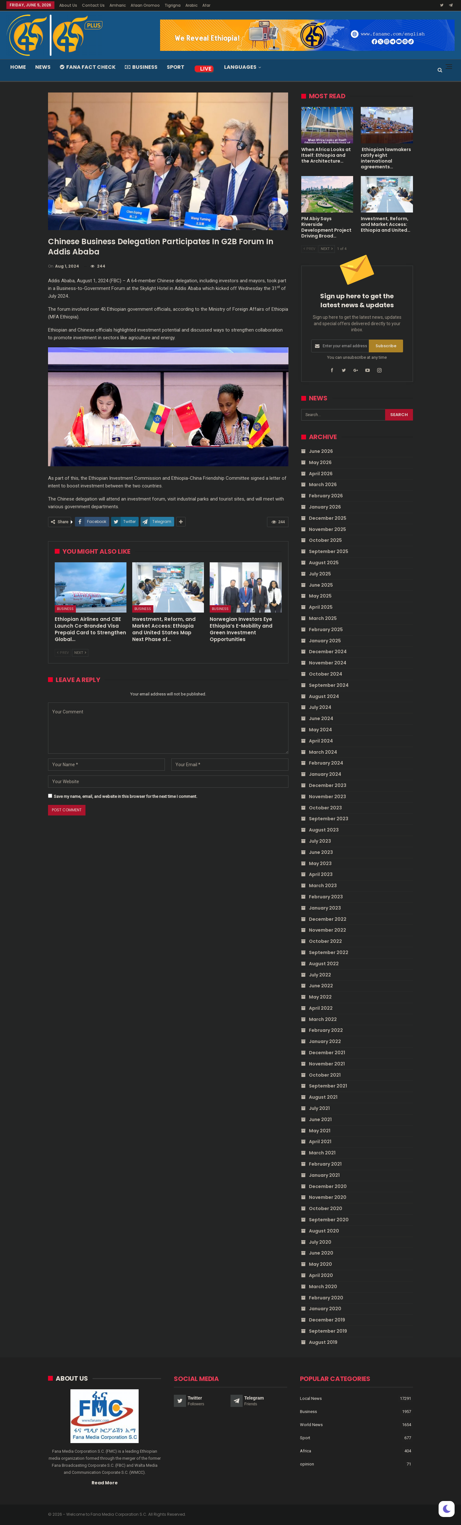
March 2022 (323, 1019)
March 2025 (323, 618)
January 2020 (325, 1308)
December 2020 (328, 1186)
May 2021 (319, 1130)
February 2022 (326, 1030)
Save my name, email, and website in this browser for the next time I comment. (125, 796)
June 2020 (321, 1253)
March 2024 (323, 752)
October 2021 (325, 1075)
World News (311, 1424)
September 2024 (329, 685)
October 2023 (325, 807)
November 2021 (327, 1064)
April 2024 (321, 741)
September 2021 (328, 1086)
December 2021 (327, 1052)
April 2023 (321, 874)
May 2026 (320, 462)
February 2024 (326, 763)
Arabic (191, 5)
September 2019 (328, 1331)
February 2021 (325, 1164)
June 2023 (321, 852)
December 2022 (327, 919)
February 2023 (326, 897)
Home (18, 67)
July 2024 (320, 707)
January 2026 (325, 507)
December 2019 (327, 1320)
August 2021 (323, 1097)
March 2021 (322, 1153)
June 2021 (320, 1119)
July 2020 (320, 1242)
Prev (63, 653)
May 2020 (320, 1264)
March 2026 (323, 484)
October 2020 (325, 1208)
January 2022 (325, 1041)
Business (141, 67)
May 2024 (320, 729)
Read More (105, 1482)
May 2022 (320, 997)
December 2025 (327, 518)
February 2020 (326, 1297)
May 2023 (320, 863)
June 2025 (321, 585)
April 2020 (321, 1275)
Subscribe (386, 346)
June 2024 (321, 718)
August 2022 (324, 963)
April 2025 (321, 607)
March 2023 (323, 885)
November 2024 (327, 663)
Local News (311, 1398)
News (43, 67)
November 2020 (327, 1197)
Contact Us (93, 5)
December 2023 (327, 785)
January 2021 (324, 1175)
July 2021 (319, 1108)
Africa (305, 1450)
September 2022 (328, 952)
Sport (175, 67)
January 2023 (325, 907)
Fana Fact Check (88, 67)
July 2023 (320, 841)
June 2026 (321, 451)
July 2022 (320, 974)
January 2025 (325, 640)
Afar (206, 5)
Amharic (117, 5)
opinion (307, 1463)
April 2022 (321, 1008)
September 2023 (328, 818)
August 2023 (324, 830)
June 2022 (321, 986)
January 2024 (325, 774)
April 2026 (321, 473)
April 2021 (320, 1141)
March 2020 (323, 1286)
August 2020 (324, 1231)
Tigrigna (173, 5)
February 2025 (326, 629)
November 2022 (327, 930)
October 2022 (325, 941)
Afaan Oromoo (145, 5)
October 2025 (325, 540)
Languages (240, 67)
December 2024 (328, 651)
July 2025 (320, 574)
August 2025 (324, 562)
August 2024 (324, 696)
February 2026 (326, 496)
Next (80, 653)
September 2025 (328, 551)
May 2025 (320, 596)
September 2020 (329, 1219)
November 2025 (327, 529)
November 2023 (327, 796)
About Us (68, 5)
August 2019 (323, 1342)
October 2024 (325, 674)
